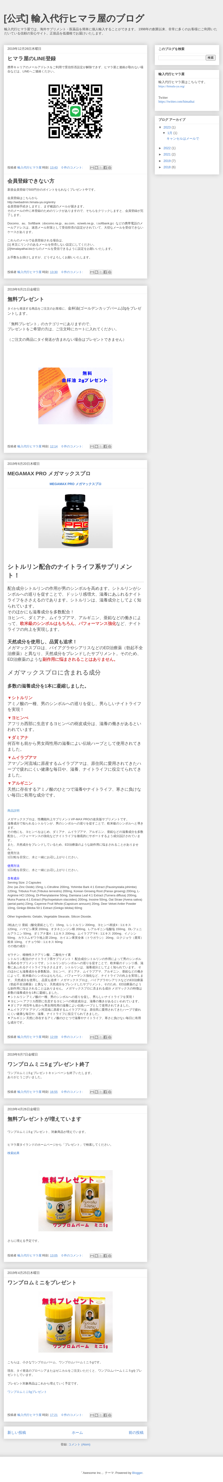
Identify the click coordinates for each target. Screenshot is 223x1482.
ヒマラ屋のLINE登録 (31, 58)
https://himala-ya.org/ (171, 86)
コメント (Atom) (79, 1444)
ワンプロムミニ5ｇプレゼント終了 (48, 1064)
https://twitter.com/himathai (176, 101)
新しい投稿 (16, 1433)
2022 (168, 148)
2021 (168, 154)
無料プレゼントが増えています (44, 1119)
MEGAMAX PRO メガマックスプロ (49, 473)
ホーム (77, 1433)
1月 (170, 133)
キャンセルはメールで (183, 138)
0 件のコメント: (73, 167)
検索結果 (13, 1153)
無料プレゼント (25, 299)
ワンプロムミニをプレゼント (42, 1283)
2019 (168, 161)
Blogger (137, 1473)
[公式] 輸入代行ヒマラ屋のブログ (74, 18)
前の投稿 (136, 1433)
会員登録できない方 (30, 181)
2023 (168, 127)
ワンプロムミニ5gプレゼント (27, 1392)
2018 (168, 167)
